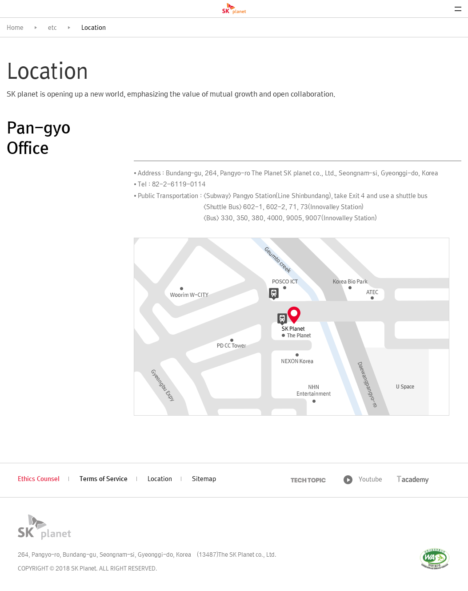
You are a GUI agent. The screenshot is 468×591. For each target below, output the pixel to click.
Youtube (370, 480)
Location (160, 479)
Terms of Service (104, 479)
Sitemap (204, 479)
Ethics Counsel (39, 479)
